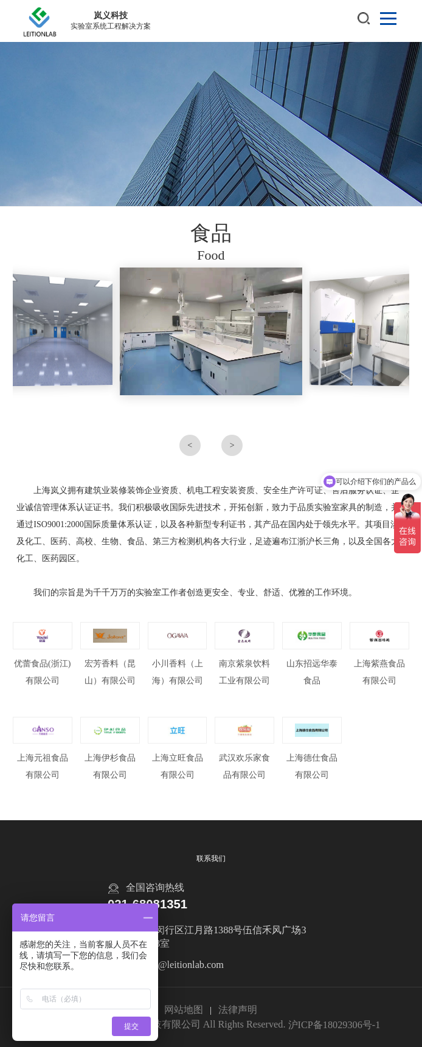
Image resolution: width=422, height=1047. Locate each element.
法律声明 (237, 1009)
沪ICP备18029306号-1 (334, 1025)
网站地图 (183, 1009)
